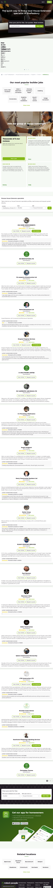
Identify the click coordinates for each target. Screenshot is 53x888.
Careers (37, 867)
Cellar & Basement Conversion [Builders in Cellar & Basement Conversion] (18, 68)
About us (37, 863)
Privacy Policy (14, 882)
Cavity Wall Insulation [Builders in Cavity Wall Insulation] (7, 68)
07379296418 (36, 323)
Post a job (14, 136)
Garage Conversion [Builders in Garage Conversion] (45, 76)
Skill (33, 183)
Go (49, 186)
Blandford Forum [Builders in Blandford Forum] (18, 839)
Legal (36, 871)
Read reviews (31, 206)
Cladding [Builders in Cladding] (40, 68)
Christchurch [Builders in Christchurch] (23, 845)
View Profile (16, 209)
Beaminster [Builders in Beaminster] (7, 839)
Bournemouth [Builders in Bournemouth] (29, 839)
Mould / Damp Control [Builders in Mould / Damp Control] (35, 77)
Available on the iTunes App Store (16, 801)
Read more (30, 124)
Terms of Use (5, 882)
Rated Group (38, 865)
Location (4, 184)
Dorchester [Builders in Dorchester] (35, 845)
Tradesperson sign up (8, 864)
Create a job (21, 863)
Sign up (29, 863)
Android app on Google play (24, 801)
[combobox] (9, 186)
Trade (18, 183)
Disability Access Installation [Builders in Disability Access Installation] (24, 77)
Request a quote (26, 209)
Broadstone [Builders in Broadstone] (13, 845)
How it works (22, 867)
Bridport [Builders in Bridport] (40, 839)
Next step (39, 26)
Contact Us (36, 882)
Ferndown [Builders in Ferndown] (45, 845)
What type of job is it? (26, 771)
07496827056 (36, 694)
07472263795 (36, 662)
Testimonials (22, 865)
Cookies (22, 882)
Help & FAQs (22, 869)
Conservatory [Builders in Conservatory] (13, 77)
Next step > (46, 773)
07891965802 (36, 209)
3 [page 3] (50, 758)
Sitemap (28, 882)
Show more (26, 83)
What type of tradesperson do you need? (11, 771)
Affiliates (37, 869)
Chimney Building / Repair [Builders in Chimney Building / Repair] (29, 68)
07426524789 (36, 723)
